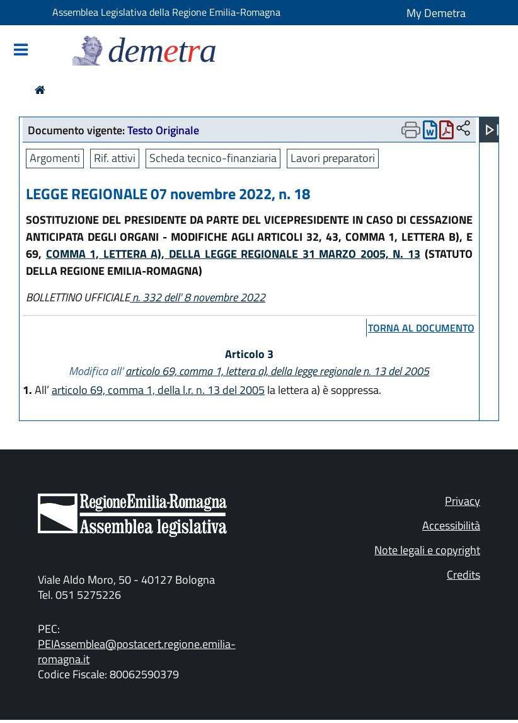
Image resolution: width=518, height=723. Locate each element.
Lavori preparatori (333, 157)
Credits (463, 574)
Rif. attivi (114, 157)
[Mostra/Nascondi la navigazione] (21, 51)
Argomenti (55, 157)
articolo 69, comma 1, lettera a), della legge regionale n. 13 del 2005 (277, 370)
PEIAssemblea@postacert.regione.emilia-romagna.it (137, 651)
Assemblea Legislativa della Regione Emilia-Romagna (166, 12)
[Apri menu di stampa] (410, 129)
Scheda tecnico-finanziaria (213, 157)
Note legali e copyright (427, 549)
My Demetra (436, 12)
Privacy (462, 500)
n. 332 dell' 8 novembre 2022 (197, 297)
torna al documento (421, 327)
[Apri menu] (492, 129)
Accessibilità (451, 525)
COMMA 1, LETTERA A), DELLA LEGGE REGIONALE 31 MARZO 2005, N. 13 (233, 253)
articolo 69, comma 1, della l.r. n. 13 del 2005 (158, 389)
